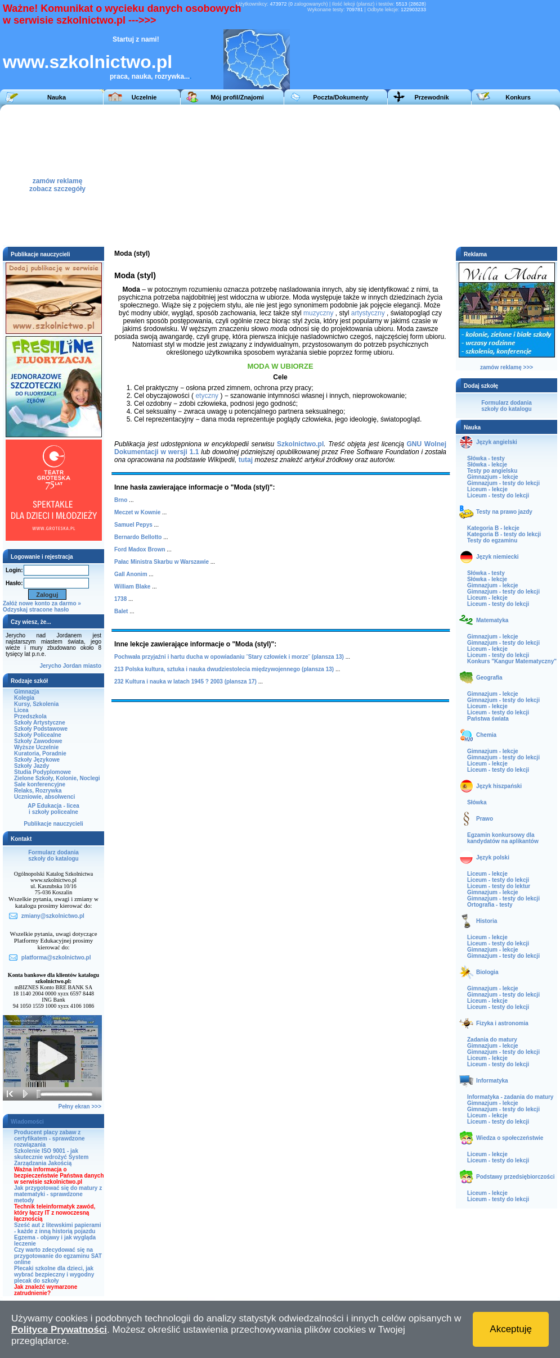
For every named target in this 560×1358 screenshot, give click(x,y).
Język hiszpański (499, 786)
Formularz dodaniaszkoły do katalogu (53, 855)
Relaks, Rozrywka (38, 790)
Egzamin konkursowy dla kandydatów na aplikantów (503, 838)
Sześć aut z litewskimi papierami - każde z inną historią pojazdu (57, 1228)
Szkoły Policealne (37, 735)
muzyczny (318, 313)
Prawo (484, 819)
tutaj (246, 460)
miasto (92, 666)
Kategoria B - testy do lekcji (504, 534)
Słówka (476, 802)
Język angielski (496, 442)
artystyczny (368, 313)
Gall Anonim (130, 574)
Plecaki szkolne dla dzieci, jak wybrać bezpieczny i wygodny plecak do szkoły (54, 1274)
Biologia (487, 972)
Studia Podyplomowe (42, 772)
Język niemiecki (497, 557)
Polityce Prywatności (59, 1329)
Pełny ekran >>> (80, 1106)
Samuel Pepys (133, 525)
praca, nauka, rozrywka (147, 76)
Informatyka (492, 1081)
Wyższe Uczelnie (36, 747)
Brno (120, 500)
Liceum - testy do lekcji (498, 495)
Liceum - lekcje (487, 489)
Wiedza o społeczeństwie (509, 1138)
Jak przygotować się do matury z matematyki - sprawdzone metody (58, 1194)
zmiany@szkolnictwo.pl (52, 916)
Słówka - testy (486, 458)
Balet (121, 611)
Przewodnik (431, 97)
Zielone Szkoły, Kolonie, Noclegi (57, 778)
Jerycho (50, 666)
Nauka (56, 97)
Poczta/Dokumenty (340, 97)
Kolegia (24, 698)
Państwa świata (488, 719)
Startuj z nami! (136, 39)
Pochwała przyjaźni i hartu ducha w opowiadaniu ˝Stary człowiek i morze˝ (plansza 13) (229, 657)
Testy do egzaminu (492, 540)
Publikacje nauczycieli (53, 824)
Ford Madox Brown (139, 549)
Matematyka (492, 620)
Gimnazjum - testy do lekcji (503, 483)
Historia (486, 921)
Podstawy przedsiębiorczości (515, 1177)
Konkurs (518, 97)
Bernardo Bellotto (138, 537)
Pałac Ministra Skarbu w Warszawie (161, 562)
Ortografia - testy (490, 905)
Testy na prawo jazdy (504, 512)
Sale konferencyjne (39, 784)
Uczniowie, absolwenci (44, 797)
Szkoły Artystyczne (39, 722)
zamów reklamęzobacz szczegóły (57, 182)
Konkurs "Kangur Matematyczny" (512, 661)
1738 (120, 599)
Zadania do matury (492, 1039)
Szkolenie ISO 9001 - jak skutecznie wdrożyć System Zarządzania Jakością (51, 1157)
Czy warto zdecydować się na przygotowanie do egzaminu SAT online (58, 1256)
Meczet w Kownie (137, 512)
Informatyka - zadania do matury (510, 1097)
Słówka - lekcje (487, 464)
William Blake (132, 586)
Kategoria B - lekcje (493, 528)
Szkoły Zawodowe (38, 741)
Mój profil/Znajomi (237, 97)
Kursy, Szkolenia (36, 704)
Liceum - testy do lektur (498, 886)
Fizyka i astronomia (502, 1023)
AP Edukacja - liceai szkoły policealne (53, 809)
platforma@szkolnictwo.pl (56, 957)
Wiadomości (27, 1122)
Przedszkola (30, 716)
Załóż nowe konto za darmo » (42, 603)
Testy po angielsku (492, 471)
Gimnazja (26, 692)
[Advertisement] (324, 175)
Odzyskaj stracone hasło (36, 609)
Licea (21, 710)
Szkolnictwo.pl (300, 444)
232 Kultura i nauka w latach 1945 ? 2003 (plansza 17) (185, 681)
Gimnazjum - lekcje (492, 477)
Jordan (72, 666)
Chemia (486, 735)
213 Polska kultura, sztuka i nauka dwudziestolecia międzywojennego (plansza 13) (224, 669)
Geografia (489, 678)
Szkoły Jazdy (31, 766)
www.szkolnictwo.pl (87, 62)
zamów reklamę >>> (506, 367)
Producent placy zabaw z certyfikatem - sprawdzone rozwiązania (49, 1138)
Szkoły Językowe (37, 760)
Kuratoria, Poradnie (40, 753)
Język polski (492, 857)
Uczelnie (144, 97)
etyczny (206, 396)
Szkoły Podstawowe (41, 729)
